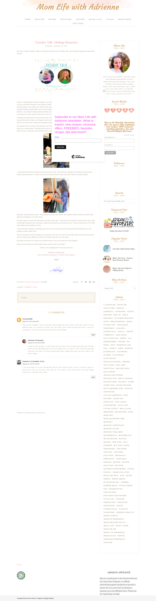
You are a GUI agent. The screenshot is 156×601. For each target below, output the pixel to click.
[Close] (104, 90)
